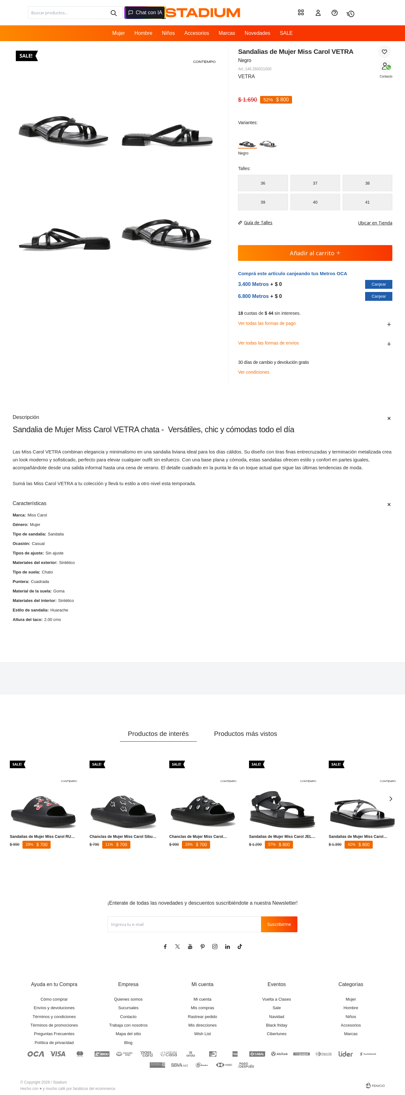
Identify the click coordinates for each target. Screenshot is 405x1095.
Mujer (118, 33)
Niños (168, 33)
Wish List (202, 1033)
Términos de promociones (54, 1025)
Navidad (276, 1016)
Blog (128, 1042)
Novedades (257, 33)
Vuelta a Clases (276, 999)
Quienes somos (128, 999)
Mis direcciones (202, 1025)
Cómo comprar (54, 999)
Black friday (276, 1025)
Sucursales (128, 1007)
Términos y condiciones (54, 1016)
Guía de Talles (258, 222)
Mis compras (202, 1007)
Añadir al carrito (315, 253)
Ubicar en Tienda (372, 223)
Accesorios (196, 33)
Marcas (227, 33)
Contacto (386, 76)
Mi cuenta (202, 999)
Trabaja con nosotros (128, 1025)
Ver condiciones (253, 372)
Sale (276, 1007)
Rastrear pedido (202, 1016)
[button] (113, 12)
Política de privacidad (54, 1042)
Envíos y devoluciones (54, 1007)
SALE (286, 33)
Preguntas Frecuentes (54, 1033)
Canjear (378, 284)
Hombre (143, 33)
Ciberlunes (276, 1033)
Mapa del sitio (128, 1033)
